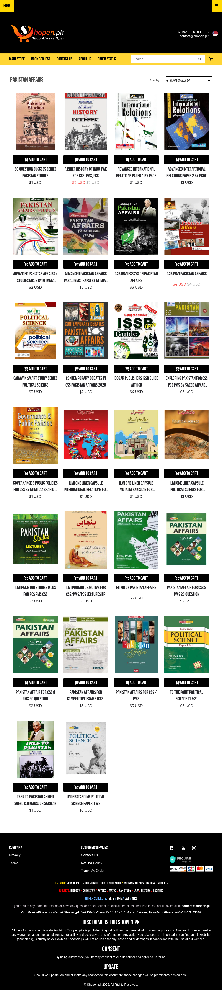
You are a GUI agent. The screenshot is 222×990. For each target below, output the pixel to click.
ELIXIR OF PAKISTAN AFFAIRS (136, 588)
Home (6, 5)
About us (85, 59)
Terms (14, 863)
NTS (134, 898)
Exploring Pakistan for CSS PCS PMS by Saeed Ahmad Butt (187, 385)
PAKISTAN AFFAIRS (134, 883)
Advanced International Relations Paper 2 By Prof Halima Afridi (186, 176)
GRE (119, 898)
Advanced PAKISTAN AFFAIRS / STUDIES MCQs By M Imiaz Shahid (35, 280)
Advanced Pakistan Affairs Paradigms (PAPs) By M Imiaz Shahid (86, 280)
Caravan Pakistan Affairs (187, 274)
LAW (136, 891)
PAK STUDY (125, 891)
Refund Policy (91, 863)
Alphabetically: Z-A (188, 80)
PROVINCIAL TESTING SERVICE (83, 883)
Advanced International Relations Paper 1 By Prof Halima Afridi (136, 176)
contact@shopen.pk (194, 36)
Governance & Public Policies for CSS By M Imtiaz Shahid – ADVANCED (35, 490)
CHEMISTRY (89, 891)
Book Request (40, 59)
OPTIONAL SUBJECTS (157, 883)
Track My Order (93, 870)
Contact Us (89, 855)
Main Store (17, 59)
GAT (127, 898)
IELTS (111, 898)
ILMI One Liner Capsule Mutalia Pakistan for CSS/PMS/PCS (136, 490)
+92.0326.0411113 (193, 32)
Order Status (107, 59)
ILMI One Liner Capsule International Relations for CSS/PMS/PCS (86, 490)
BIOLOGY (75, 891)
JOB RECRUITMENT (111, 883)
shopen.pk (25, 939)
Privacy (14, 855)
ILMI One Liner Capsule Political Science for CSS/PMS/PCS (187, 490)
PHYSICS (102, 891)
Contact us (64, 59)
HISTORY (145, 891)
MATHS (112, 891)
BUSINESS (158, 891)
